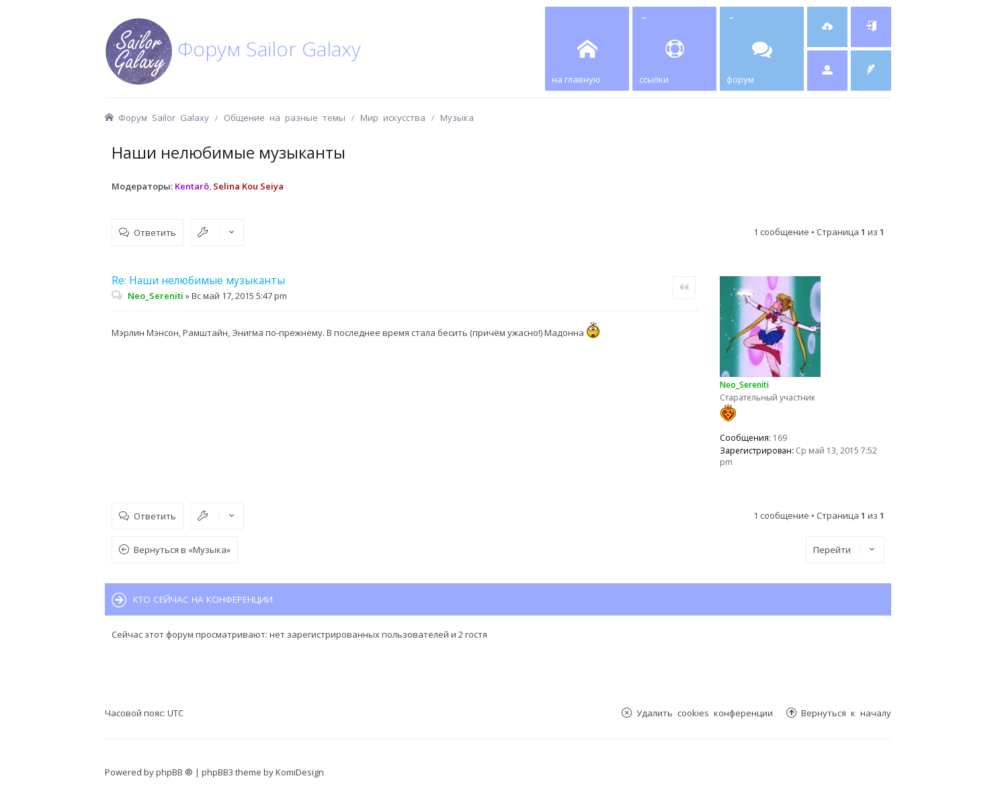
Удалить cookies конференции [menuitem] (704, 712)
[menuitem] (827, 27)
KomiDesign (300, 772)
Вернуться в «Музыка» (182, 550)
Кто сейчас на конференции (203, 599)
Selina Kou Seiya (248, 186)
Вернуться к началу (846, 712)
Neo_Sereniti (744, 384)
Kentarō (192, 186)
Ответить (155, 232)
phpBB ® (174, 772)
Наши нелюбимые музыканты (228, 152)
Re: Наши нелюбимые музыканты (198, 280)
